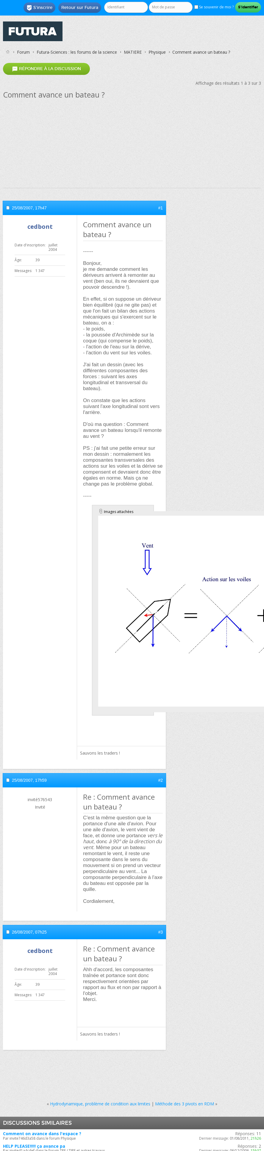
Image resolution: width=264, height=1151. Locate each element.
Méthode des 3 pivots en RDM (184, 1104)
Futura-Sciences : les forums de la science (77, 52)
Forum (23, 52)
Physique (157, 52)
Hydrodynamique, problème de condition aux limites (100, 1104)
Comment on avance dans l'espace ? (42, 1133)
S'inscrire (39, 8)
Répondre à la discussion (46, 69)
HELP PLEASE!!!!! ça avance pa (34, 1146)
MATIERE (133, 52)
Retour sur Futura (79, 7)
